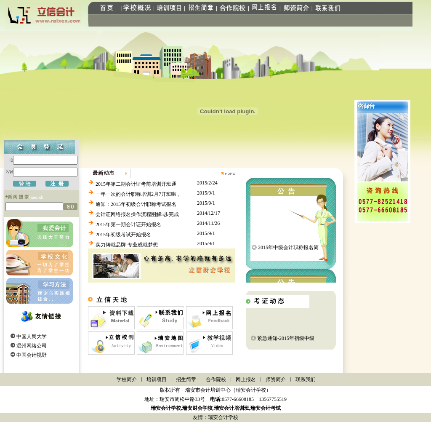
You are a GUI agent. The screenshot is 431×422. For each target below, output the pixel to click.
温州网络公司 (31, 346)
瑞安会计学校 (166, 408)
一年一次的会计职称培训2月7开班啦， (138, 194)
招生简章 (186, 379)
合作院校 (216, 379)
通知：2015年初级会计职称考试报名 (136, 204)
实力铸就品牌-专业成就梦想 (127, 245)
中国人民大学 (31, 336)
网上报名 (246, 379)
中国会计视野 (31, 355)
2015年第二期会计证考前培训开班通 (136, 184)
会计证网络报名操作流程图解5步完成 (137, 214)
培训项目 (156, 379)
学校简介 (127, 379)
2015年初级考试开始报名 (123, 235)
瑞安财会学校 (197, 408)
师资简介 (276, 379)
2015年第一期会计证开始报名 (128, 224)
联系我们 (305, 379)
